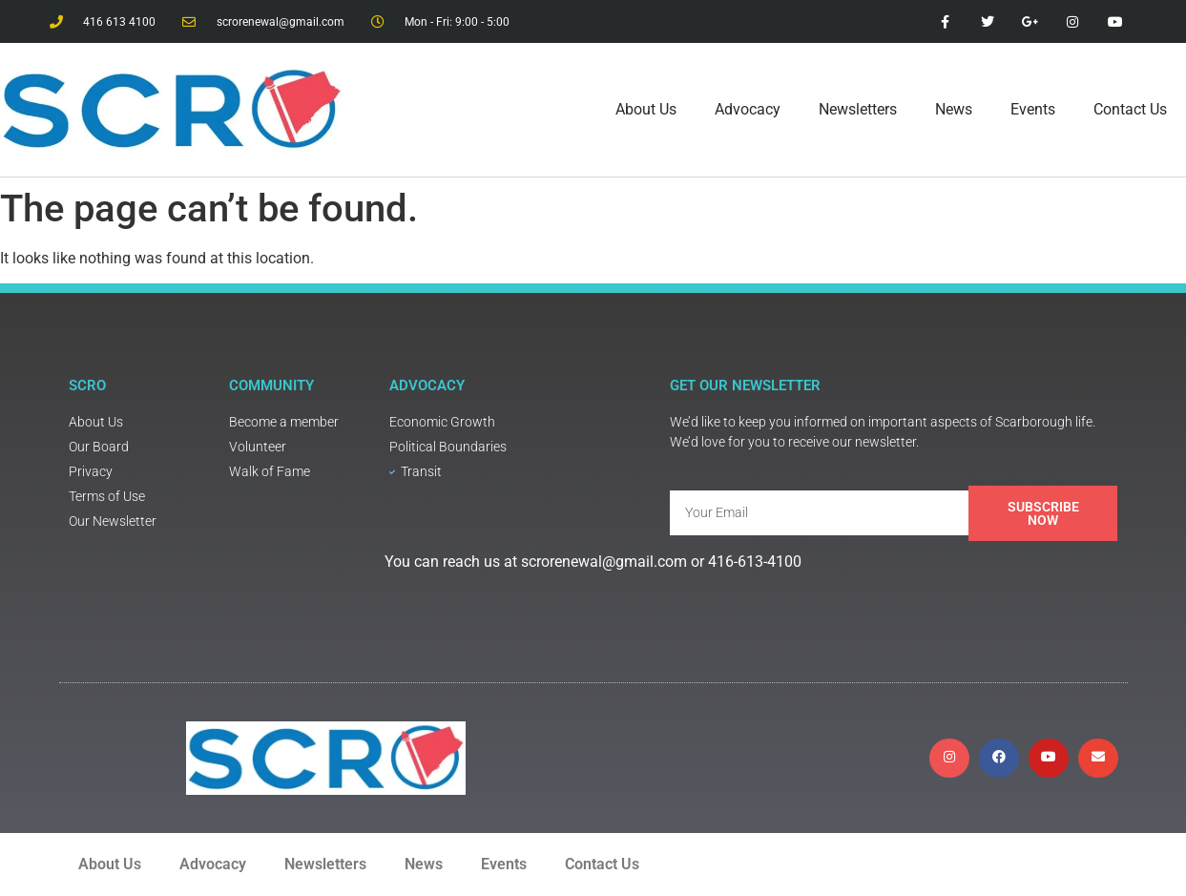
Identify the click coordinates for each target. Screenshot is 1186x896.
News (953, 109)
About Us (645, 109)
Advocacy (747, 109)
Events (1032, 109)
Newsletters (858, 109)
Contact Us (1130, 109)
